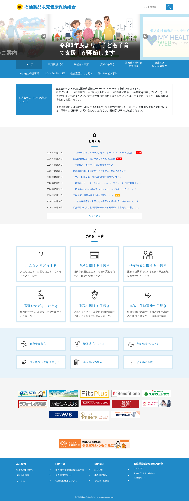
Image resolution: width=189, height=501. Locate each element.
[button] (145, 36)
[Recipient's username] (153, 7)
